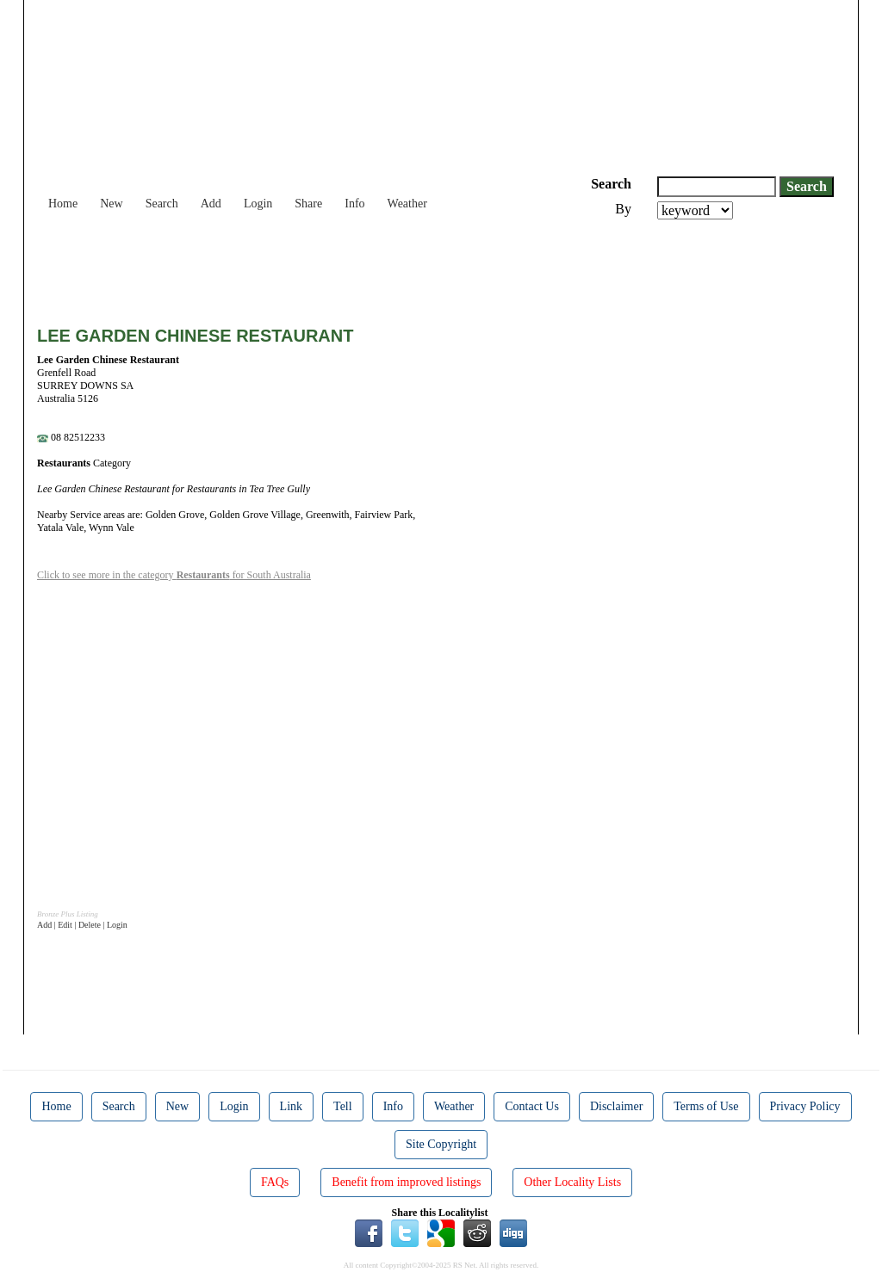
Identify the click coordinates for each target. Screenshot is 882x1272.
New (111, 203)
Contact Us (532, 1106)
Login (258, 203)
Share (308, 203)
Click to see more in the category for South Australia (174, 575)
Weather (407, 203)
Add (211, 203)
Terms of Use (706, 1106)
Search (162, 203)
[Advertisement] (350, 267)
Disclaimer (616, 1106)
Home (63, 203)
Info (354, 203)
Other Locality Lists (572, 1182)
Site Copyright (441, 1144)
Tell (342, 1106)
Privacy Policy (805, 1106)
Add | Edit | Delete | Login (82, 924)
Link (291, 1106)
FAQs (275, 1182)
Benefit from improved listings (406, 1182)
